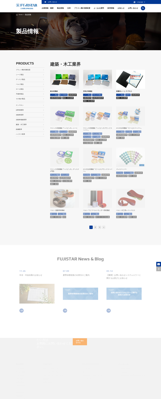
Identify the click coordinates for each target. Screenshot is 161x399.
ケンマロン (30, 105)
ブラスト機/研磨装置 (82, 9)
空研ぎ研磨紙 (87, 91)
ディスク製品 (30, 80)
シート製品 (30, 75)
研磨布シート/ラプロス (124, 91)
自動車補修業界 (30, 120)
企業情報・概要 (48, 9)
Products (25, 63)
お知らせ (121, 9)
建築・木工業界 (30, 125)
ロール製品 (30, 89)
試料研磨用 (30, 110)
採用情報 (110, 9)
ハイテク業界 (30, 134)
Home (21, 14)
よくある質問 (99, 9)
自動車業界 (30, 115)
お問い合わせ (51, 2)
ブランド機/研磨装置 (30, 70)
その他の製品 (30, 99)
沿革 (69, 9)
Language (139, 2)
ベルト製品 (30, 84)
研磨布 (128, 95)
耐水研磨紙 (54, 91)
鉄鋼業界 (30, 129)
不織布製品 (30, 94)
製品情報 (60, 9)
